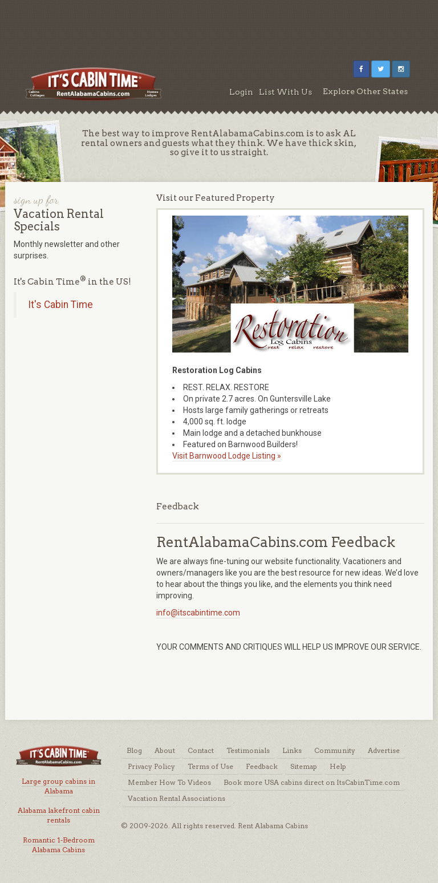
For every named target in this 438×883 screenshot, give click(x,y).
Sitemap (303, 766)
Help (338, 766)
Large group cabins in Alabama (58, 786)
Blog (134, 750)
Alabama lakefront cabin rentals (59, 815)
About (165, 750)
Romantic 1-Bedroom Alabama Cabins (59, 845)
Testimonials (248, 750)
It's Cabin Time (60, 304)
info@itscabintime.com (198, 612)
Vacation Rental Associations (176, 798)
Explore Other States (365, 91)
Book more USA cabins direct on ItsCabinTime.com (312, 782)
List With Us (285, 91)
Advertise (384, 750)
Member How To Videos (169, 782)
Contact (201, 750)
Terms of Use (210, 766)
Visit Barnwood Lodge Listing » (226, 455)
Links (292, 750)
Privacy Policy (151, 766)
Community (334, 750)
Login (241, 91)
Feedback (262, 766)
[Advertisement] (219, 25)
